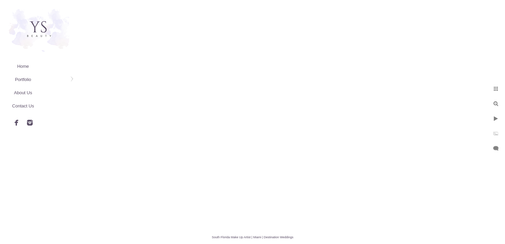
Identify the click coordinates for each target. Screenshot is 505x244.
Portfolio (23, 79)
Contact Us (23, 105)
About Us (23, 92)
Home (23, 66)
